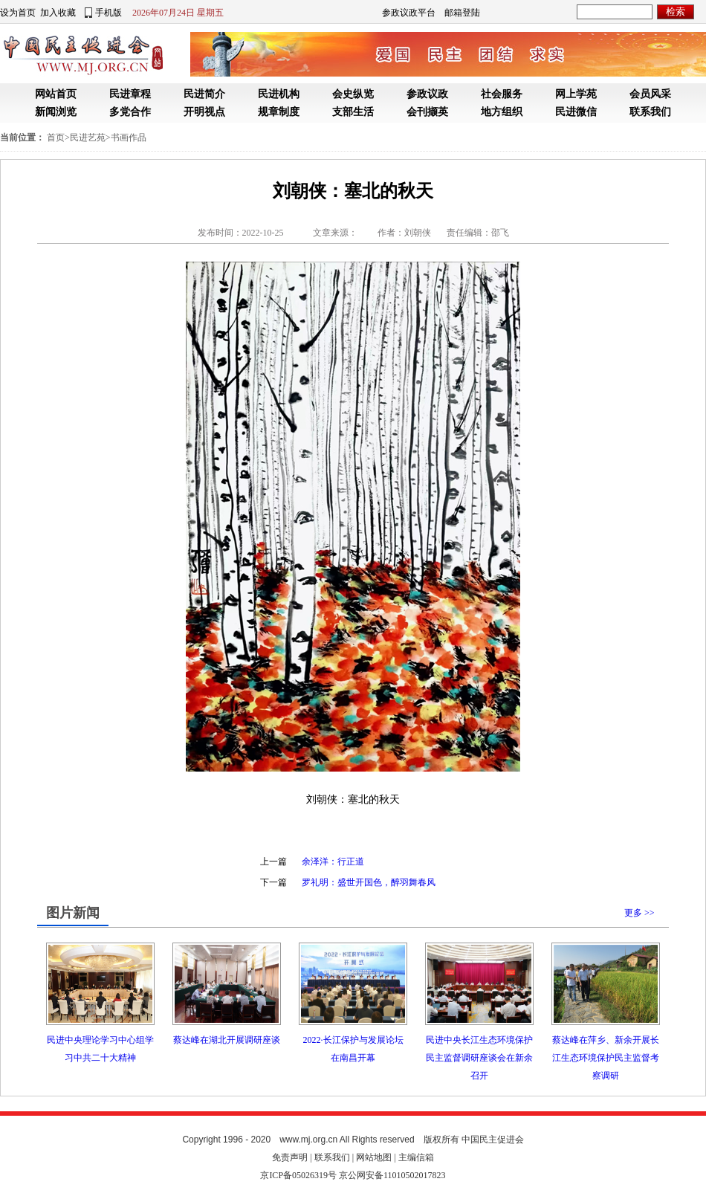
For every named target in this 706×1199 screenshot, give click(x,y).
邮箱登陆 (462, 12)
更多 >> (639, 913)
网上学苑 (576, 94)
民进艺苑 (88, 137)
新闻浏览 (56, 111)
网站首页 (56, 94)
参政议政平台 (408, 12)
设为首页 (18, 12)
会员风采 (650, 94)
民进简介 (204, 94)
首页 (56, 137)
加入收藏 (58, 12)
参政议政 (427, 94)
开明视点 (204, 111)
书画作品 (128, 137)
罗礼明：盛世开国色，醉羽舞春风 (368, 882)
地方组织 (501, 111)
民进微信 (576, 111)
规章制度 (278, 111)
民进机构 (278, 94)
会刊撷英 (427, 111)
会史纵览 (353, 94)
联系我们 (650, 111)
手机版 (108, 12)
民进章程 (130, 94)
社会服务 (501, 94)
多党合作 (130, 111)
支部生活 (353, 111)
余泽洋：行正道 (333, 861)
